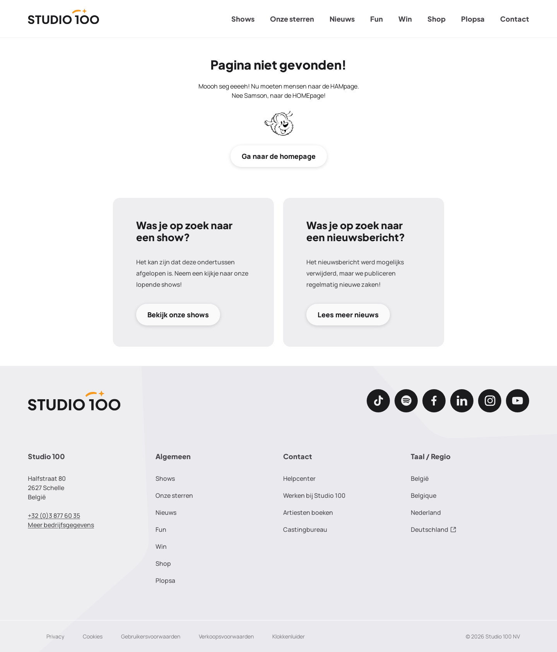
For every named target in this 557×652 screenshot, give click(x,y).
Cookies (93, 636)
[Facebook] (434, 400)
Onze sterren (292, 18)
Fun (376, 18)
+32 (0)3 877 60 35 (54, 515)
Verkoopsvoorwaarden (226, 636)
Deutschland (433, 529)
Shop (436, 18)
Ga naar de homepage (279, 156)
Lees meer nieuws (348, 314)
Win (405, 18)
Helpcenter (299, 478)
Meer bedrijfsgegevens (61, 525)
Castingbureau (305, 529)
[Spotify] (406, 400)
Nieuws (342, 18)
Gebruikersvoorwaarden (150, 636)
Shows (243, 18)
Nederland (426, 512)
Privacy (55, 636)
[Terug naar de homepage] (63, 19)
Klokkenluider (288, 636)
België (420, 478)
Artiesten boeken (308, 512)
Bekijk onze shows (178, 314)
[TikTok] (378, 400)
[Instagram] (489, 400)
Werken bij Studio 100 (314, 495)
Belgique (423, 495)
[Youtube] (517, 400)
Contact (514, 18)
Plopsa (473, 18)
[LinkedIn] (461, 400)
